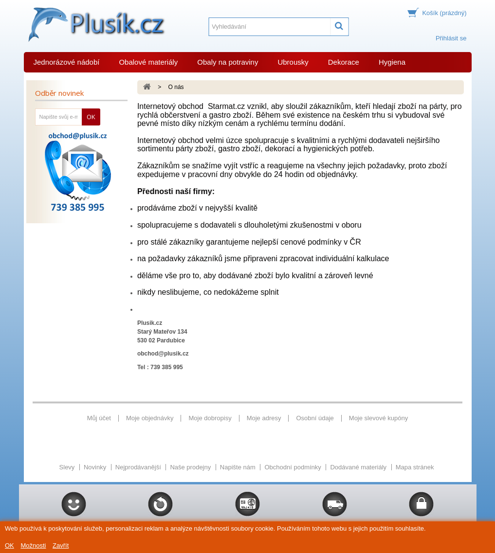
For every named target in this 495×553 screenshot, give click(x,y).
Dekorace (343, 62)
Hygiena (392, 62)
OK (9, 545)
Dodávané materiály (359, 467)
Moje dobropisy (209, 418)
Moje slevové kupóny (378, 418)
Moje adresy (264, 418)
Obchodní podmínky (293, 467)
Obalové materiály (148, 62)
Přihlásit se (451, 38)
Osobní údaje (314, 418)
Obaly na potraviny (227, 62)
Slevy (67, 467)
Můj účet (99, 418)
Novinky (96, 467)
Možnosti (33, 545)
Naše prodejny (191, 467)
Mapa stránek (415, 467)
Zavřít (61, 545)
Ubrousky (292, 62)
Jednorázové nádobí (67, 62)
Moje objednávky (150, 418)
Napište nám (238, 467)
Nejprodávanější (139, 467)
